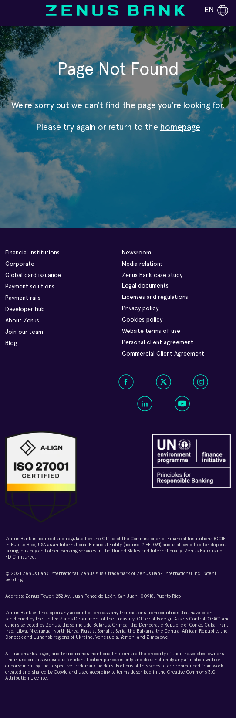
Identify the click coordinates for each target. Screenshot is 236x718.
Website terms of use (151, 331)
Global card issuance (33, 275)
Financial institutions (32, 253)
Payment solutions (29, 287)
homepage (180, 127)
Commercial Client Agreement (163, 354)
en (216, 10)
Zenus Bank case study (152, 275)
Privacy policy (140, 308)
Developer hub (25, 309)
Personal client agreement (157, 342)
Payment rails (22, 298)
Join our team (24, 332)
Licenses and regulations (155, 297)
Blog (11, 343)
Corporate (19, 264)
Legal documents (145, 286)
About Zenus (22, 321)
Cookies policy (142, 320)
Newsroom (136, 253)
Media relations (142, 264)
